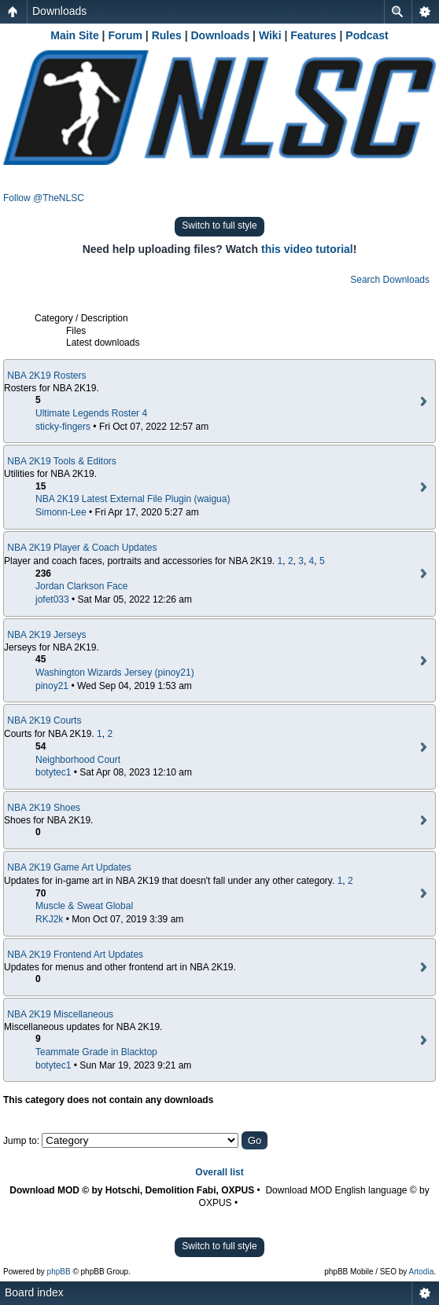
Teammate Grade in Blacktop (96, 1052)
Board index (34, 1292)
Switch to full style (219, 225)
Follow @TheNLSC (43, 197)
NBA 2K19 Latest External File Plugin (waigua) (132, 498)
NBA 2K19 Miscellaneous (60, 1014)
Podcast (366, 35)
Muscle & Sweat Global (84, 905)
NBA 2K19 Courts (44, 720)
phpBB (59, 1271)
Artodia (421, 1271)
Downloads (59, 11)
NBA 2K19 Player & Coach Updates (82, 547)
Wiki (270, 35)
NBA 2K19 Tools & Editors (61, 461)
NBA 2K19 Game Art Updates (69, 867)
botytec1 (53, 772)
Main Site (74, 35)
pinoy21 (51, 685)
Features (313, 35)
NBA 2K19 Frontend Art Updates (75, 954)
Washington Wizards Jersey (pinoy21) (114, 672)
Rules (167, 35)
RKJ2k (49, 919)
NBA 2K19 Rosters (46, 375)
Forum (125, 35)
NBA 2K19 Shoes (43, 807)
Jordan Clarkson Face (81, 586)
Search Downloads (390, 279)
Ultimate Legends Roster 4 (91, 413)
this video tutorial (307, 249)
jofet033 (52, 599)
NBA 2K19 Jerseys (46, 634)
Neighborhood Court (77, 759)
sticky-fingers (62, 426)
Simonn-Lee (61, 512)
